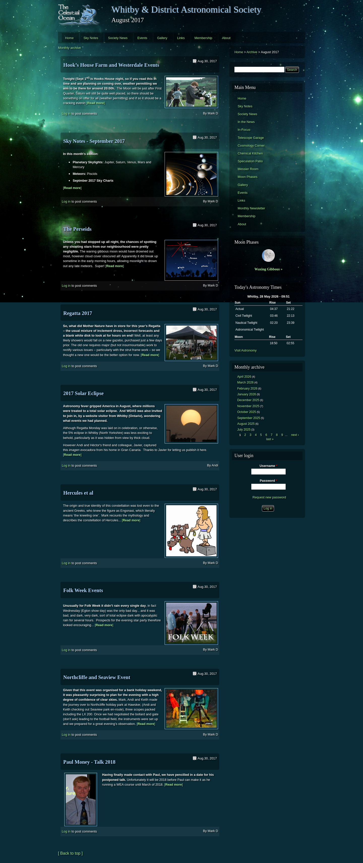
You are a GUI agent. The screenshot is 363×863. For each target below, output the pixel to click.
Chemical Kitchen (250, 153)
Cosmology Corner (251, 145)
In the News (246, 122)
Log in (66, 113)
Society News (118, 38)
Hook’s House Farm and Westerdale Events (111, 65)
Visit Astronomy (245, 350)
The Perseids (77, 229)
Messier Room (248, 169)
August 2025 (246, 424)
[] (95, 103)
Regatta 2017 (77, 313)
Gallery (162, 38)
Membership (203, 38)
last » (270, 439)
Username (268, 466)
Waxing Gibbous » (268, 269)
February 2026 (247, 388)
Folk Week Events (83, 590)
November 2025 (248, 406)
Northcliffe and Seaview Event (96, 677)
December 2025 (248, 400)
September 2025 (248, 418)
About (226, 38)
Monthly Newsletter (251, 208)
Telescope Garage (251, 138)
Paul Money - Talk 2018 (89, 762)
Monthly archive (69, 48)
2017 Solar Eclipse (83, 393)
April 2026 (244, 376)
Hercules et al (78, 493)
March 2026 (245, 382)
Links (181, 38)
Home (69, 38)
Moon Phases (247, 177)
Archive (252, 52)
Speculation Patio (250, 161)
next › (295, 435)
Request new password (269, 497)
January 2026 (246, 394)
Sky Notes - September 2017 (94, 141)
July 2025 (244, 429)
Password (268, 481)
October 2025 (246, 412)
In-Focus (244, 130)
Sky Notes (90, 38)
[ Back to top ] (70, 853)
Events (142, 38)
